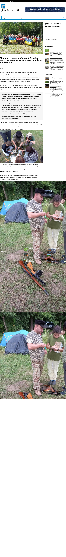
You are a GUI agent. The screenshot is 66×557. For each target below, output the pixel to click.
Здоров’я (30, 1)
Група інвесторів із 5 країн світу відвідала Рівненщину (56, 95)
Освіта (49, 1)
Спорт (40, 1)
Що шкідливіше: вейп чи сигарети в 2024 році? (57, 63)
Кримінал (25, 1)
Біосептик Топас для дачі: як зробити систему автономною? (56, 59)
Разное (53, 1)
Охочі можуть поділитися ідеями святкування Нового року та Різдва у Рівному (56, 86)
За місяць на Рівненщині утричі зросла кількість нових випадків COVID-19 (56, 90)
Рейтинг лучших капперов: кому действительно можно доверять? (57, 50)
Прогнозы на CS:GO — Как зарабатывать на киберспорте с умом (56, 54)
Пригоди (20, 1)
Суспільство (14, 1)
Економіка (45, 1)
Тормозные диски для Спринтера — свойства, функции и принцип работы (57, 67)
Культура (35, 1)
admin (50, 31)
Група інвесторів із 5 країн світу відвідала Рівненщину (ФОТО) (56, 78)
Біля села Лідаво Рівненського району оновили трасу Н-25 (56, 82)
